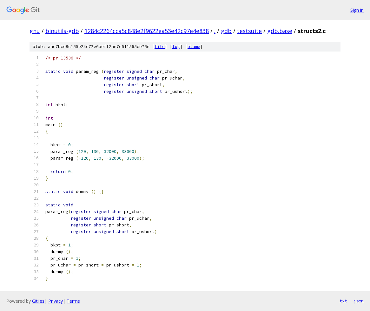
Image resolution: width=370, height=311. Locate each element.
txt (343, 301)
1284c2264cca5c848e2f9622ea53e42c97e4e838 (146, 31)
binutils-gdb (62, 31)
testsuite (249, 31)
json (358, 301)
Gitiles (38, 301)
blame (194, 46)
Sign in (357, 10)
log (176, 46)
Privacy (55, 301)
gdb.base (279, 31)
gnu (35, 31)
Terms (73, 301)
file (160, 46)
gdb (226, 31)
